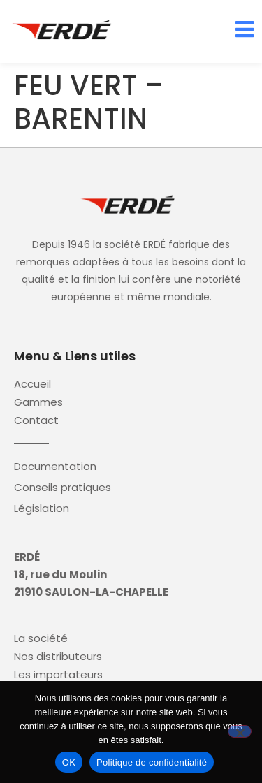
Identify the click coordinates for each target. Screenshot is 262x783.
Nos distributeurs (58, 657)
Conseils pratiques (62, 488)
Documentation (55, 467)
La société (41, 638)
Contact (36, 420)
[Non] (240, 731)
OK (68, 762)
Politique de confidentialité (151, 762)
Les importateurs (58, 675)
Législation (41, 508)
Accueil (32, 384)
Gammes (38, 402)
